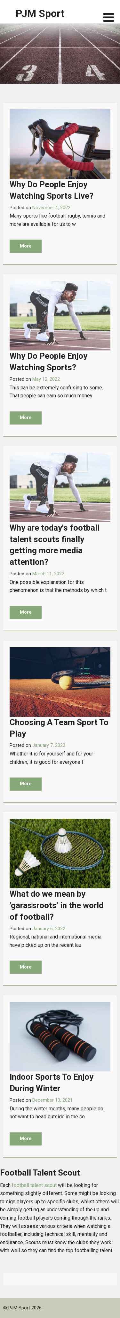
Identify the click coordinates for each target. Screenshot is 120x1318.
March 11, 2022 (48, 574)
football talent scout (34, 1185)
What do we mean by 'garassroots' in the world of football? (56, 905)
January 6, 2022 (48, 928)
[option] (60, 54)
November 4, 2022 (51, 208)
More (26, 246)
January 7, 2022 (48, 745)
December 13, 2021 (52, 1100)
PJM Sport (40, 13)
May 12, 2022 (46, 379)
